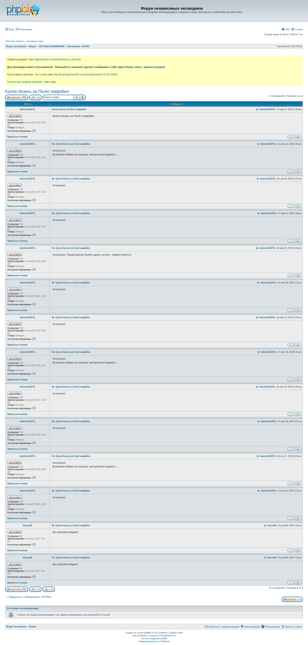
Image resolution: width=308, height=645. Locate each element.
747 (21, 120)
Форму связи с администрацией (145, 67)
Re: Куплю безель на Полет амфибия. (71, 144)
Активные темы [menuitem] (35, 41)
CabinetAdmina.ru (167, 636)
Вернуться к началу (17, 137)
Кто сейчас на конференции (22, 608)
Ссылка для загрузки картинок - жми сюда (31, 81)
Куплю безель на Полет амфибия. (37, 91)
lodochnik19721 (27, 109)
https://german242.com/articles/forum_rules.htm (54, 59)
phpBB (147, 633)
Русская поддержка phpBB (154, 638)
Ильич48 (27, 525)
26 (21, 536)
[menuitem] (9, 29)
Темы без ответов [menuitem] (14, 41)
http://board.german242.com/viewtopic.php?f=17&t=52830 (85, 74)
